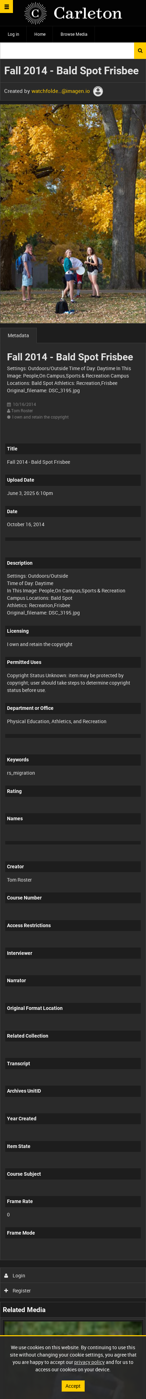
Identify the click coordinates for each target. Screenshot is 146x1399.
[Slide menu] (6, 6)
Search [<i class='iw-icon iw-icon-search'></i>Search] (140, 50)
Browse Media (74, 34)
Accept (73, 1386)
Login (15, 1275)
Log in (13, 34)
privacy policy (89, 1362)
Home (40, 34)
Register (17, 1290)
